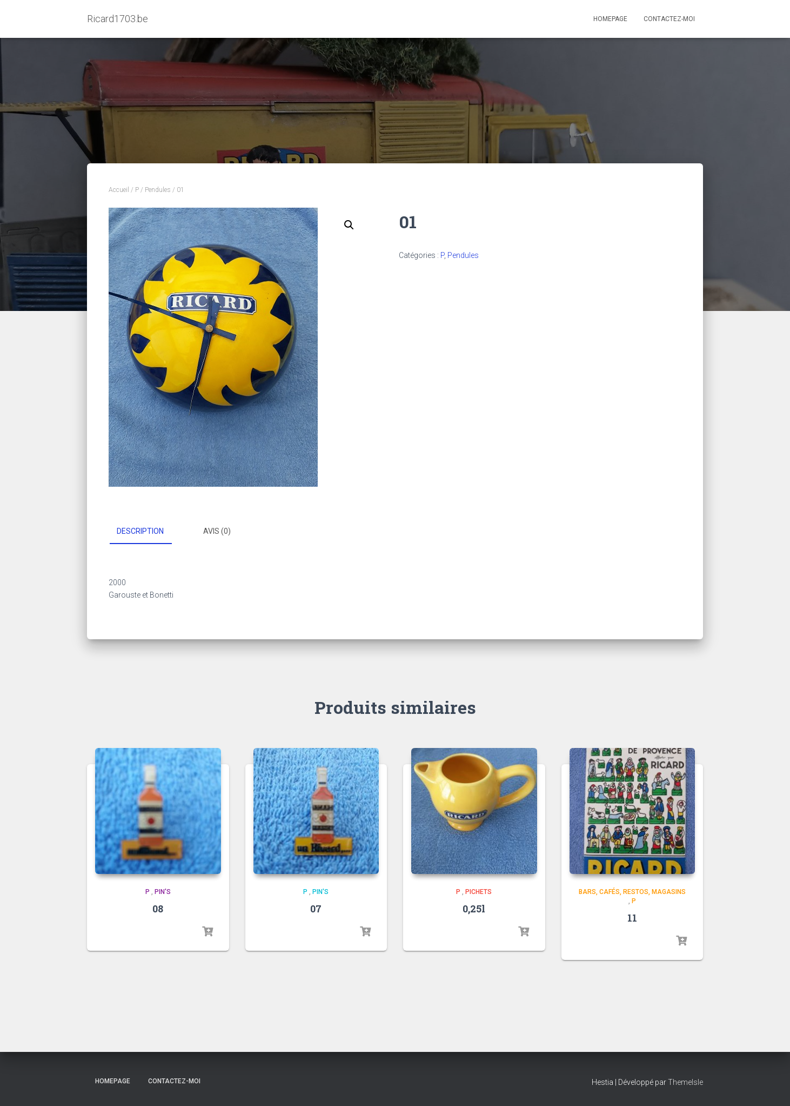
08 (157, 908)
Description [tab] (140, 531)
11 (632, 917)
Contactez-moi (669, 19)
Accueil (119, 190)
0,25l (474, 908)
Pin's (163, 892)
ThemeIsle (685, 1082)
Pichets (478, 892)
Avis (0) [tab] (217, 531)
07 (316, 908)
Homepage (610, 19)
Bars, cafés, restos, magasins (632, 892)
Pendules (158, 190)
